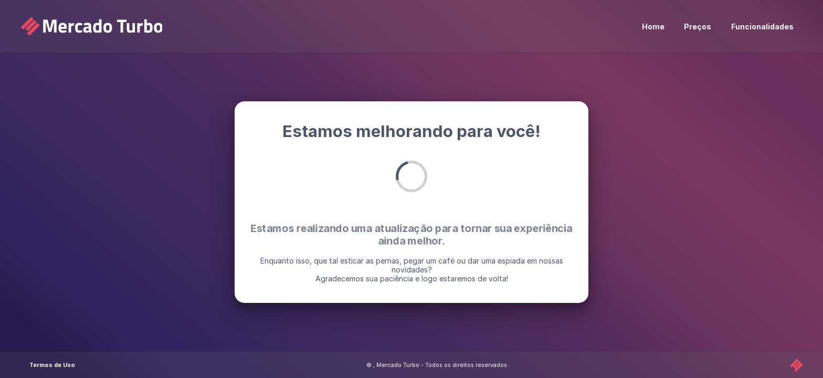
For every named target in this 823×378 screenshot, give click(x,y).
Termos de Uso (52, 365)
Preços (697, 26)
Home (653, 26)
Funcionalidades (762, 26)
